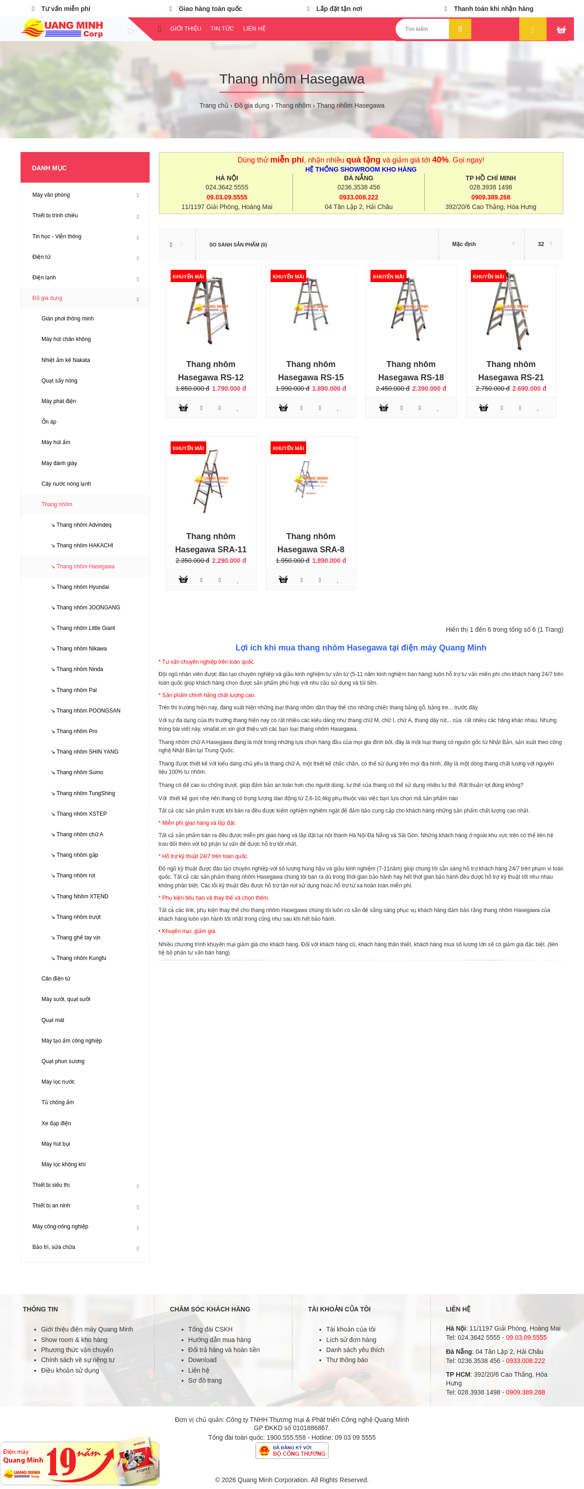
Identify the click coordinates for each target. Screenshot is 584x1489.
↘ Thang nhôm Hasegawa (78, 566)
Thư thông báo (347, 1359)
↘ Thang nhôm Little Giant (78, 628)
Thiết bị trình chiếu (55, 215)
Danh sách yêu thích (355, 1349)
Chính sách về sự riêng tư (78, 1359)
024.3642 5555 (227, 187)
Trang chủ (214, 105)
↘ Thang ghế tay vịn (71, 937)
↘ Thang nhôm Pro (70, 731)
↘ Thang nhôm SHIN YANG (80, 752)
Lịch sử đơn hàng (351, 1339)
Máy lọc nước (58, 1082)
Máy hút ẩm (56, 442)
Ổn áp (49, 422)
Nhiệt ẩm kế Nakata (66, 360)
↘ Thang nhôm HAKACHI (77, 545)
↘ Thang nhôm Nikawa (74, 648)
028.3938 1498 (490, 187)
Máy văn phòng (51, 195)
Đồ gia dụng (251, 105)
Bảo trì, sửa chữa (53, 1247)
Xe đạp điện (56, 1123)
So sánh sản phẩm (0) (238, 244)
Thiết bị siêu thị (51, 1185)
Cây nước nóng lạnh (66, 484)
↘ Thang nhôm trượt (71, 917)
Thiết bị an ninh (51, 1205)
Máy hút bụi (56, 1144)
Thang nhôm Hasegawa (351, 105)
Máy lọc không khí (64, 1164)
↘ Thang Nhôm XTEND (75, 896)
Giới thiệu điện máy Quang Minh (87, 1329)
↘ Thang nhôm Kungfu (74, 958)
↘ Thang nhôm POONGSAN (81, 711)
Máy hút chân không (66, 339)
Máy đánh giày (59, 463)
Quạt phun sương (63, 1061)
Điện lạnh (44, 277)
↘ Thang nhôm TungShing (78, 793)
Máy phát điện (59, 401)
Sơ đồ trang (205, 1380)
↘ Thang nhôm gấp (70, 855)
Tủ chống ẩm (58, 1102)
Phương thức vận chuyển (77, 1349)
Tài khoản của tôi (350, 1329)
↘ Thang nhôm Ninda (72, 669)
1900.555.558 (286, 1437)
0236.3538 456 (359, 187)
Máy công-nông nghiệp (60, 1226)
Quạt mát (53, 1020)
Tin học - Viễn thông (56, 236)
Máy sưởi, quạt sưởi (66, 999)
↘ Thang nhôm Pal (69, 690)
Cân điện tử (56, 978)
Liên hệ (198, 1370)
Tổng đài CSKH (210, 1329)
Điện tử (41, 257)
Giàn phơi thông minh (68, 318)
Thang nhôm (293, 105)
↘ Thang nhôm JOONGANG (81, 607)
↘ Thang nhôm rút (68, 875)
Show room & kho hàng (74, 1339)
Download (202, 1359)
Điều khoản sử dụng (70, 1370)
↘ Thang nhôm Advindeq (76, 525)
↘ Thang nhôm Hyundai (75, 587)
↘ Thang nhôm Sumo (72, 772)
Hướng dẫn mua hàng (219, 1339)
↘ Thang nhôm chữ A (72, 834)
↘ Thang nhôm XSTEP (74, 814)
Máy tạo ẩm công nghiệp (72, 1041)
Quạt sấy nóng (60, 380)
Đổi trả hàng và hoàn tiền (224, 1349)
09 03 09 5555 (355, 1437)
